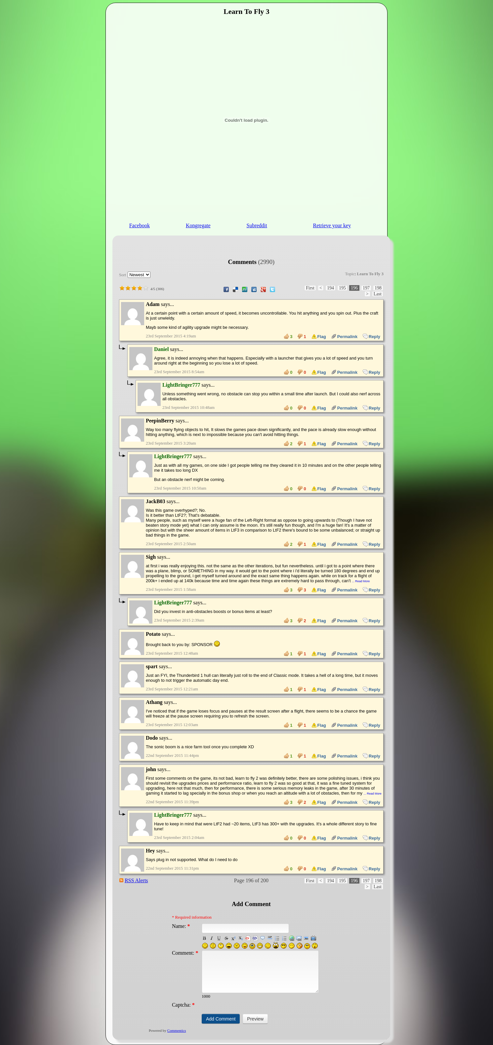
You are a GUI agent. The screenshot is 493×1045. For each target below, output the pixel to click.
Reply (371, 336)
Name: (181, 926)
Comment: (185, 953)
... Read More (361, 581)
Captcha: (183, 1005)
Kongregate (198, 225)
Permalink (344, 336)
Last (378, 293)
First (310, 287)
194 (330, 287)
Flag (318, 336)
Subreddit (257, 225)
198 (378, 287)
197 (366, 287)
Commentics (176, 1030)
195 (342, 287)
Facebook (139, 225)
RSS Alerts (136, 880)
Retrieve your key (332, 225)
